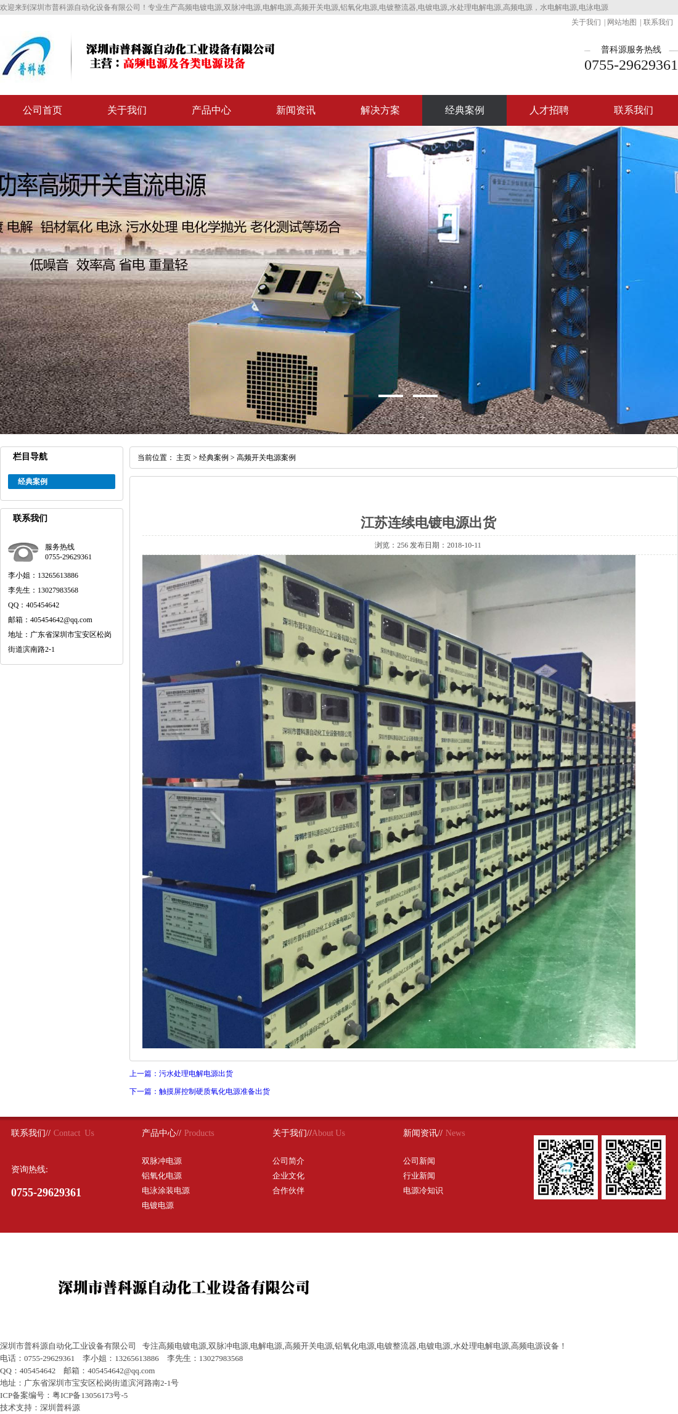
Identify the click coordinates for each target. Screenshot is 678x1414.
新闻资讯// (423, 1133)
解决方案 (380, 110)
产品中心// (161, 1133)
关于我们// (292, 1133)
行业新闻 (419, 1175)
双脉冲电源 (162, 1160)
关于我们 (586, 22)
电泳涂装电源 (166, 1190)
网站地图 (622, 22)
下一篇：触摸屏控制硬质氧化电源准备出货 (199, 1091)
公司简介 (288, 1160)
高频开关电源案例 (266, 457)
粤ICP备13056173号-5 (90, 1395)
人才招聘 (549, 110)
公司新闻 (419, 1160)
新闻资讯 (296, 110)
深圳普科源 (60, 1407)
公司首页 (42, 110)
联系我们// (31, 1133)
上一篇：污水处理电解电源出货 (181, 1073)
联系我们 (658, 22)
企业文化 (288, 1175)
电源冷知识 (423, 1190)
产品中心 (211, 110)
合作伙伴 (288, 1190)
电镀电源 (158, 1205)
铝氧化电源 (162, 1175)
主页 (183, 457)
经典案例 (464, 110)
